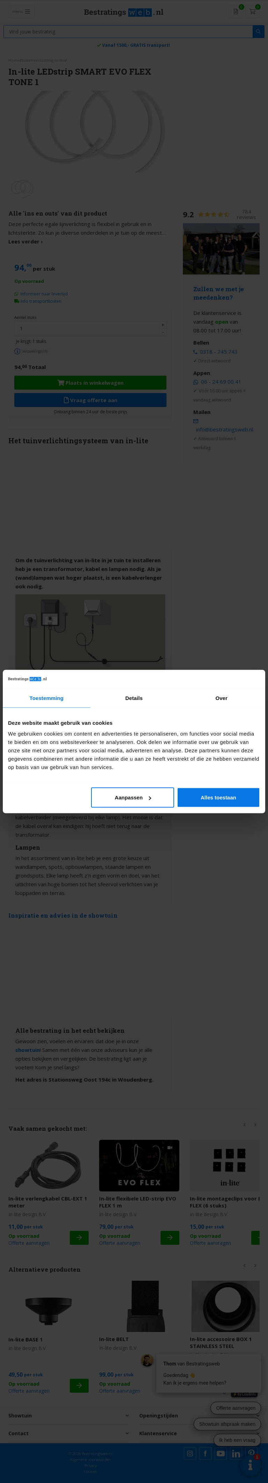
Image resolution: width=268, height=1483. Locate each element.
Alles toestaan (218, 797)
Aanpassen (133, 797)
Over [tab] (221, 698)
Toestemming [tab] (47, 698)
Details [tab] (134, 698)
